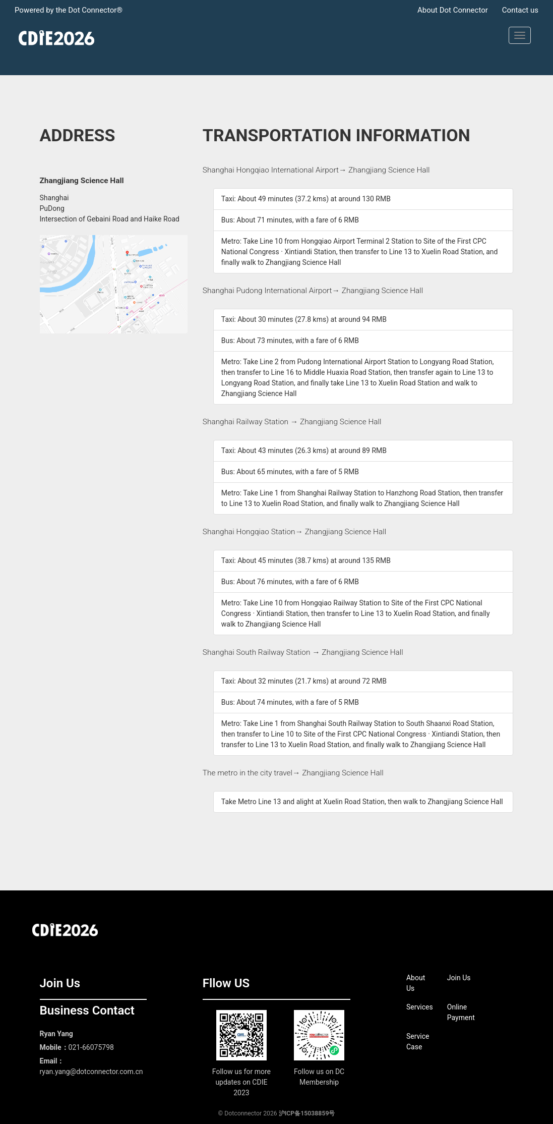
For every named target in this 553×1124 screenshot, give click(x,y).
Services (419, 1007)
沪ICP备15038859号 (307, 1113)
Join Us (459, 978)
